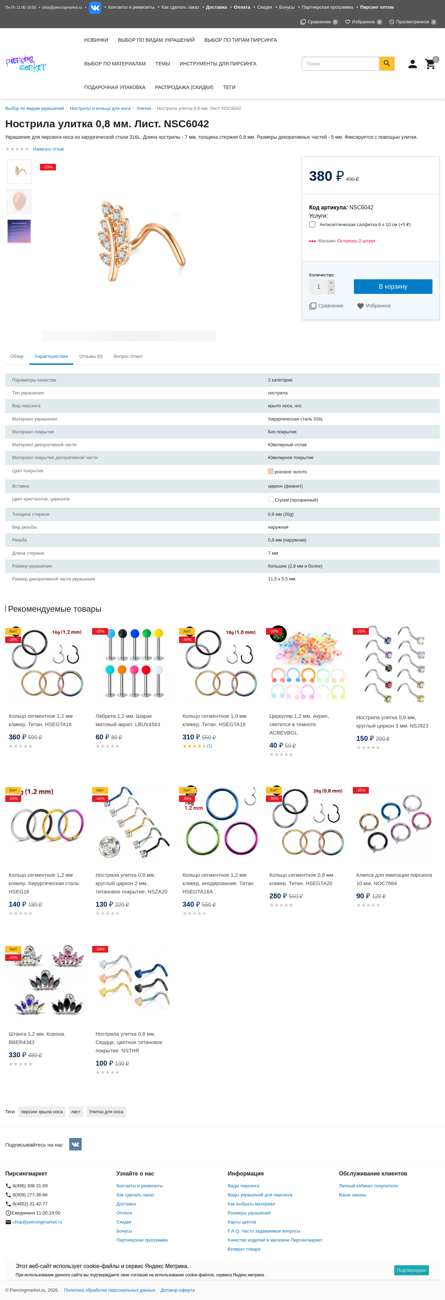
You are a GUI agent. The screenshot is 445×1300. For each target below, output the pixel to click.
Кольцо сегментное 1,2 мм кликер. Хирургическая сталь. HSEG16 (44, 883)
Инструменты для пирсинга (218, 63)
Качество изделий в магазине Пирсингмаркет (275, 1240)
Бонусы (287, 7)
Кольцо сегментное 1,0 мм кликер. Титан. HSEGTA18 (214, 720)
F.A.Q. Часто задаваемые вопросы (264, 1231)
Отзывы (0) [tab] (91, 356)
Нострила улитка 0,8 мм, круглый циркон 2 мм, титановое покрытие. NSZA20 (131, 883)
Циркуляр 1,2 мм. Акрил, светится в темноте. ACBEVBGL (299, 724)
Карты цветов (242, 1222)
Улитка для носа (106, 1111)
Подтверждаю (411, 1270)
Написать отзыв (48, 149)
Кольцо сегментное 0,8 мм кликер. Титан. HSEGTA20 (301, 879)
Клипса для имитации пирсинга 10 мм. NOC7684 (394, 879)
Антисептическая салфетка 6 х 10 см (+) (365, 224)
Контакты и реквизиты (131, 7)
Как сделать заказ (180, 7)
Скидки (264, 7)
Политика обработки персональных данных (109, 1290)
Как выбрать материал (251, 1203)
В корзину (393, 286)
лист (76, 1111)
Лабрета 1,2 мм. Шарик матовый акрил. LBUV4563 (128, 720)
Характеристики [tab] (51, 356)
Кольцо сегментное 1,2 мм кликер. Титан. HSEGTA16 (41, 720)
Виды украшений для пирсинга (260, 1194)
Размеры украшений (249, 1212)
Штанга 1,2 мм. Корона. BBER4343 (37, 1038)
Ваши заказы (352, 1194)
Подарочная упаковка (114, 87)
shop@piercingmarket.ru (62, 7)
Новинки (96, 40)
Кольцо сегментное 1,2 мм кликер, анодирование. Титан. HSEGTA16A (219, 883)
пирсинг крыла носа (42, 1111)
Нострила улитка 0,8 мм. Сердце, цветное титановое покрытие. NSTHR (129, 1042)
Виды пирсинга (243, 1185)
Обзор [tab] (17, 356)
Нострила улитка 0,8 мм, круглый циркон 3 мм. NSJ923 (392, 721)
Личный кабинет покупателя (368, 1185)
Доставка (126, 1203)
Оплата (124, 1212)
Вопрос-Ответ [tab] (128, 356)
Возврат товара (244, 1249)
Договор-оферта (178, 1290)
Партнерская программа (327, 7)
